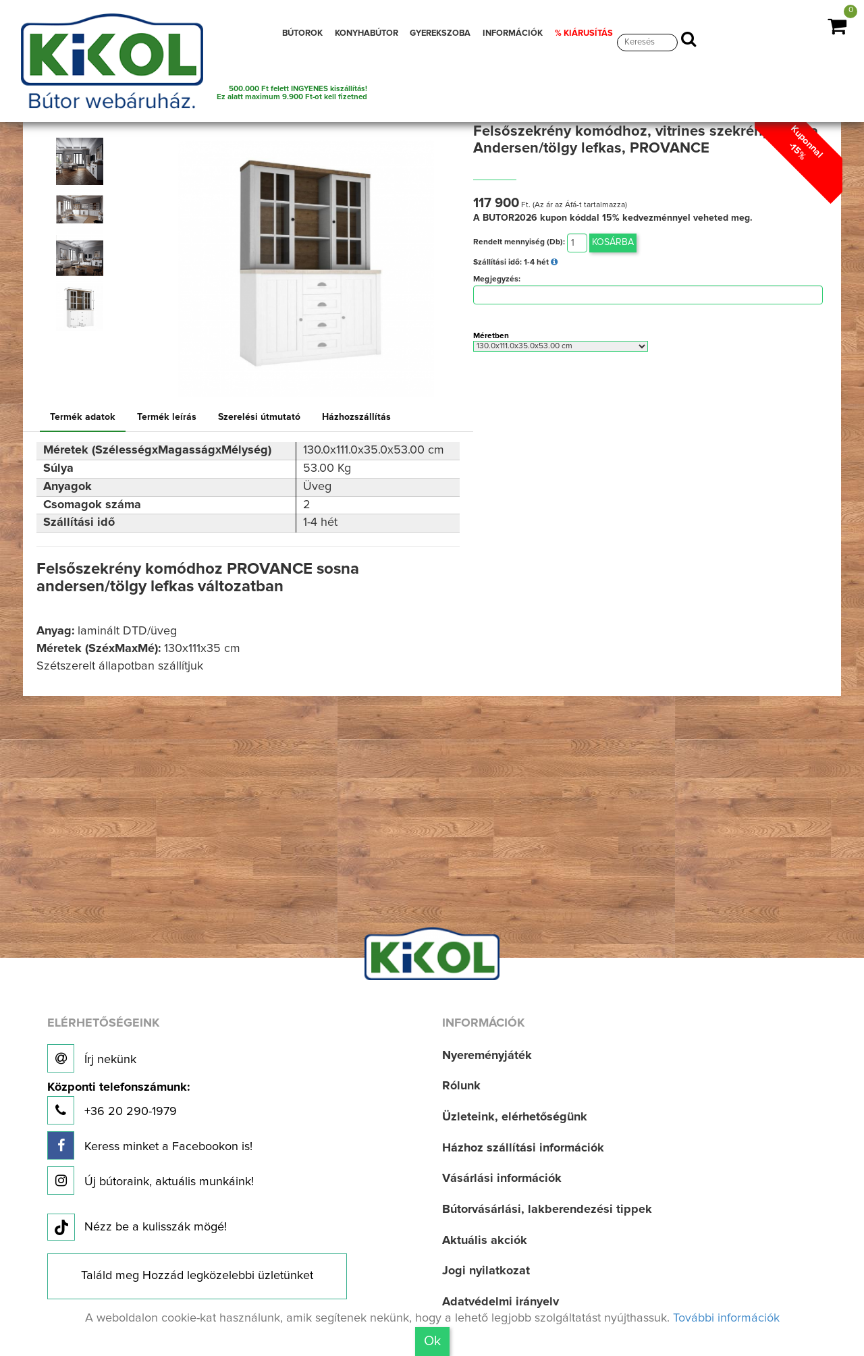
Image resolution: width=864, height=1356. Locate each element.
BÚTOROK (302, 33)
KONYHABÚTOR (366, 33)
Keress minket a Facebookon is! (149, 1145)
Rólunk (461, 1086)
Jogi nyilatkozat (486, 1271)
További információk (726, 1318)
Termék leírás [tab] (166, 417)
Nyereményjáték (487, 1056)
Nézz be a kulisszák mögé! (137, 1228)
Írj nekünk (91, 1058)
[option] (83, 161)
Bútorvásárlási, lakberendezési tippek (547, 1209)
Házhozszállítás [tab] (356, 417)
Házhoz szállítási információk (523, 1148)
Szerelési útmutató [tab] (259, 417)
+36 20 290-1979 (118, 1103)
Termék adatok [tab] (82, 417)
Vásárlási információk (502, 1178)
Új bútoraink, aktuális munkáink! (150, 1180)
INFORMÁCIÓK (513, 33)
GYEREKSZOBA (440, 33)
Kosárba (613, 242)
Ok (432, 1341)
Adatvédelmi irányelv (500, 1302)
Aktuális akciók (484, 1241)
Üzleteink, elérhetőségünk (514, 1117)
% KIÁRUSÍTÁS (584, 33)
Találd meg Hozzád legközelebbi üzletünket (197, 1276)
